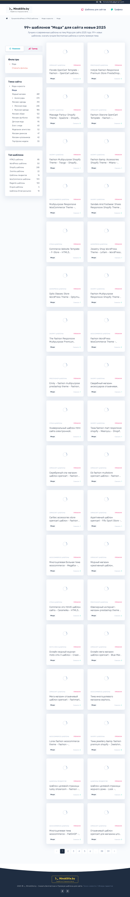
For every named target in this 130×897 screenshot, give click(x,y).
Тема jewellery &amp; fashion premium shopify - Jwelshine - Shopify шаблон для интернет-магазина (106, 743)
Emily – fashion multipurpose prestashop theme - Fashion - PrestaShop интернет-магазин (64, 385)
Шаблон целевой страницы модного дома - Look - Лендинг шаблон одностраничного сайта (105, 788)
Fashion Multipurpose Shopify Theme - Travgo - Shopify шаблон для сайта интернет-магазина (65, 161)
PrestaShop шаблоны (99, 65)
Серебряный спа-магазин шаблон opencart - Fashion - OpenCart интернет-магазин (64, 474)
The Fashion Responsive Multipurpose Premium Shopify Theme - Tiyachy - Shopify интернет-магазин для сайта (63, 340)
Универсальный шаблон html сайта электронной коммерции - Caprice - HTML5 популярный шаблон (64, 430)
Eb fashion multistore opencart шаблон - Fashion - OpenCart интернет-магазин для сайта (106, 474)
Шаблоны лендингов (57, 781)
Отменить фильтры (20, 68)
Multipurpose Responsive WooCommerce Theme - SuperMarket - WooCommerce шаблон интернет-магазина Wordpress (62, 206)
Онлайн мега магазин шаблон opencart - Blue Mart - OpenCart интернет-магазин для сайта (106, 653)
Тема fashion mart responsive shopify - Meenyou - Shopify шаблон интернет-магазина (106, 430)
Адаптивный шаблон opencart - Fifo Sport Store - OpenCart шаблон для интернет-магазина (106, 519)
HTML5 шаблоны (55, 244)
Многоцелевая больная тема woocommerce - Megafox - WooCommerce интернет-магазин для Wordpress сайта (64, 564)
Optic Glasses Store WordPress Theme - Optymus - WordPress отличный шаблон (64, 295)
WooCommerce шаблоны (59, 199)
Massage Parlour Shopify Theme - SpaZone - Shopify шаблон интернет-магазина (64, 116)
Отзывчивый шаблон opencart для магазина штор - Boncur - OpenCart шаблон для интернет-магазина (106, 832)
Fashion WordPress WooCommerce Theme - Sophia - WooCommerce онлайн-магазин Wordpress (105, 340)
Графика (117, 9)
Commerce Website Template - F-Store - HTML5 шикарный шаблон (64, 251)
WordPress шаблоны (99, 244)
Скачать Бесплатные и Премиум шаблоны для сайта (60, 886)
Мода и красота (18, 86)
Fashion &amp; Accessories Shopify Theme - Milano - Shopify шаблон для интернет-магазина (105, 161)
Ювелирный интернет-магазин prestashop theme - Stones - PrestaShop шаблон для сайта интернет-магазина (106, 609)
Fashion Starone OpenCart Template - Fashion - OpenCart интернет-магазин (106, 116)
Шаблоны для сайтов (93, 9)
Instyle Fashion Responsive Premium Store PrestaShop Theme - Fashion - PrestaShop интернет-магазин (105, 72)
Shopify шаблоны (56, 110)
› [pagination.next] (114, 851)
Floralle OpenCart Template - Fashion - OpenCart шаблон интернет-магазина (64, 72)
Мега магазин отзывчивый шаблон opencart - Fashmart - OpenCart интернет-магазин (64, 698)
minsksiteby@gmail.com (113, 2)
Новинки (14, 49)
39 (108, 851)
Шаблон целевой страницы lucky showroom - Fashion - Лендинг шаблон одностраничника (64, 788)
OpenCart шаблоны (57, 65)
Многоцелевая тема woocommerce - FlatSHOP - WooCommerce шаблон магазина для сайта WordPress (64, 832)
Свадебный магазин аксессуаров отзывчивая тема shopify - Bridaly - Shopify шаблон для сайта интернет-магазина (104, 385)
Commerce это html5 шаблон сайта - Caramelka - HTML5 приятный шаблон (64, 609)
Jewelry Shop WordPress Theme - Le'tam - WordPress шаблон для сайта (106, 251)
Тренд (32, 49)
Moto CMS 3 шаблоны (57, 647)
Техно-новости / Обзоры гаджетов (98, 886)
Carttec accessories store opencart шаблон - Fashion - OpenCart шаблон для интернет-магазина (64, 519)
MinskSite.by (19, 10)
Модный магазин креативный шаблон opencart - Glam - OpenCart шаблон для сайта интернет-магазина (105, 564)
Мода (14, 64)
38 (102, 851)
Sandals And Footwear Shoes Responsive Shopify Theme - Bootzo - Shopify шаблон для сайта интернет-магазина (106, 206)
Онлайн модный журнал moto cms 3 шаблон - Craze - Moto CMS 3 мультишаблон (64, 653)
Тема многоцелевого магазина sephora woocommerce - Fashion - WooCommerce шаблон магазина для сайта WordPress (104, 698)
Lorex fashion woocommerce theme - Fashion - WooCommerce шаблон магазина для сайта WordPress (64, 743)
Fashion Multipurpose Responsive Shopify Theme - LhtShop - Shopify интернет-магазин (106, 295)
